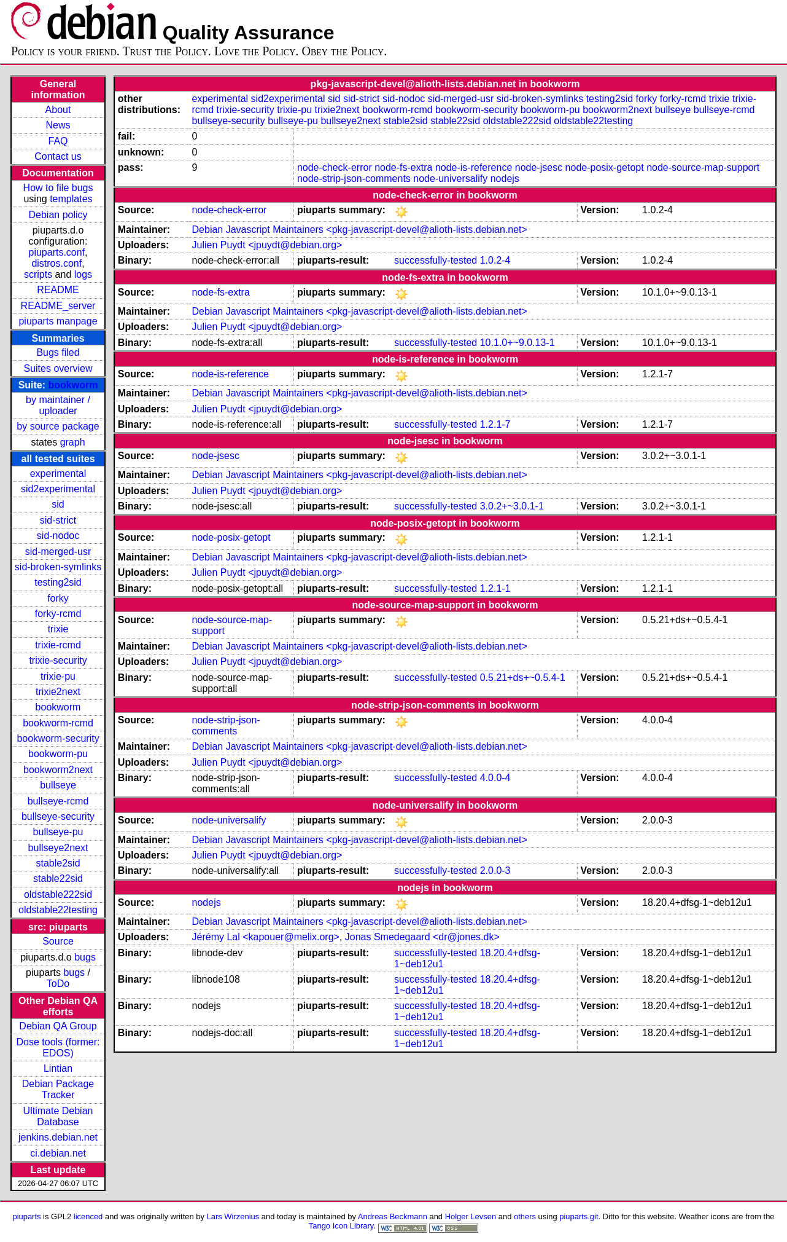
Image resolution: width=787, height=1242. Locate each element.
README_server (58, 306)
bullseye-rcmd (58, 801)
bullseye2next (58, 848)
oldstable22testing (58, 910)
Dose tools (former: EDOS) (57, 1047)
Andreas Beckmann (392, 1216)
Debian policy (57, 215)
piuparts (26, 1216)
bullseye (58, 785)
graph (72, 442)
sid (58, 504)
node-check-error (334, 167)
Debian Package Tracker (58, 1089)
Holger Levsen (471, 1216)
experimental (58, 473)
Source (58, 941)
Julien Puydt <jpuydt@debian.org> (267, 245)
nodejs (504, 178)
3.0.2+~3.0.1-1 (512, 506)
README (58, 290)
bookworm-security (58, 738)
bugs (85, 957)
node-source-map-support (702, 167)
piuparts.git (578, 1216)
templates (71, 199)
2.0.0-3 (495, 870)
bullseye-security (58, 816)
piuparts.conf (56, 252)
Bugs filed (57, 352)
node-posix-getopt (604, 167)
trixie (58, 629)
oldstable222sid (58, 894)
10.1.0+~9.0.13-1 (517, 342)
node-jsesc (538, 167)
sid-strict (58, 520)
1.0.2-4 (495, 260)
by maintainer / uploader (58, 405)
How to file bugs (58, 188)
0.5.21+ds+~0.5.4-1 (522, 677)
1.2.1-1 (495, 588)
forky (58, 598)
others (525, 1216)
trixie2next (58, 691)
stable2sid (58, 863)
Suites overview (57, 368)
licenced (88, 1216)
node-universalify (450, 178)
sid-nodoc (58, 535)
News (58, 125)
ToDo (58, 983)
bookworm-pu (58, 754)
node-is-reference (473, 167)
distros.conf (56, 263)
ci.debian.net (58, 1153)
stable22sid (58, 878)
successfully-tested (435, 260)
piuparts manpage (57, 321)
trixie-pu (58, 676)
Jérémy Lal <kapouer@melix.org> (265, 937)
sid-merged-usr (58, 551)
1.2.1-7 (495, 424)
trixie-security (58, 660)
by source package (58, 426)
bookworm (73, 385)
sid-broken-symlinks (58, 567)
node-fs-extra (403, 167)
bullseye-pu (58, 832)
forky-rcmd (58, 613)
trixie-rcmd (58, 645)
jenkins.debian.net (58, 1137)
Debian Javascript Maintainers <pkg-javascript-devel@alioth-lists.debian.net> (359, 229)
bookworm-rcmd (58, 723)
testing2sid (58, 582)
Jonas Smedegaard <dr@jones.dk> (422, 937)
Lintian (58, 1068)
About (58, 109)
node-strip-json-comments (354, 178)
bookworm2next (58, 769)
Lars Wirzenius (233, 1216)
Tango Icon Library (341, 1225)
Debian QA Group (57, 1026)
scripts (38, 274)
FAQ (58, 141)
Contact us (57, 156)
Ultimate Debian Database (58, 1116)
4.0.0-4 (495, 777)
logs (83, 274)
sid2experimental (58, 489)
